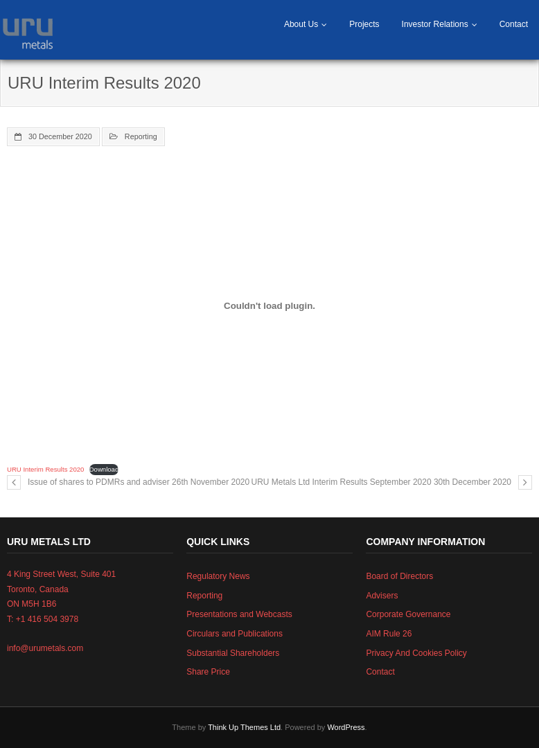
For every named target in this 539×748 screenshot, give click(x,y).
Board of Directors (399, 576)
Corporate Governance (408, 614)
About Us (301, 24)
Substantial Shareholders (232, 653)
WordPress (345, 727)
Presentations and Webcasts (239, 614)
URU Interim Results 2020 (45, 469)
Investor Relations (435, 24)
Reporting (141, 136)
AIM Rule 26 (389, 634)
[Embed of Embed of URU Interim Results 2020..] (269, 306)
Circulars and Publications (234, 634)
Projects (364, 24)
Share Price (208, 672)
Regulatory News (217, 576)
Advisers (382, 595)
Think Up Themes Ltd (244, 727)
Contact (514, 24)
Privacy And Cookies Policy (416, 653)
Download (104, 469)
